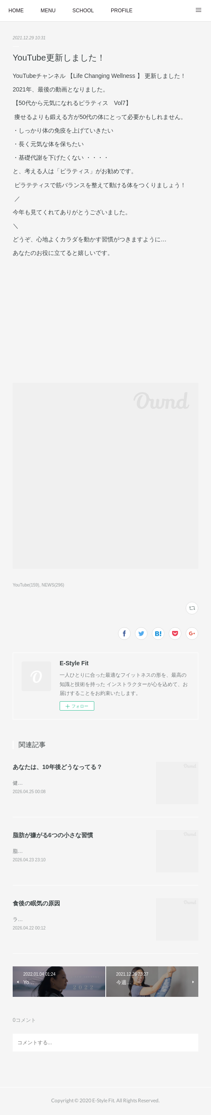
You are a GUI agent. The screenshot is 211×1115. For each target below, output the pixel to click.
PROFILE (121, 11)
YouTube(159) (26, 585)
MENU (48, 11)
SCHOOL (83, 11)
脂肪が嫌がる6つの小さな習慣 (53, 836)
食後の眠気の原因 (36, 904)
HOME (16, 11)
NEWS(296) (52, 585)
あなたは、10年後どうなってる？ (57, 767)
